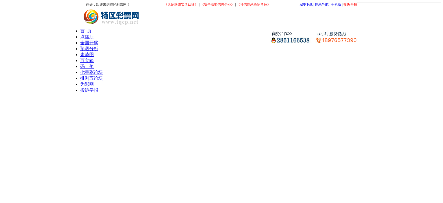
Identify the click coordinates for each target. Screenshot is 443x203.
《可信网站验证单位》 (254, 4)
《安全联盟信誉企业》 (217, 4)
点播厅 (87, 36)
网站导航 (322, 4)
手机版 (336, 4)
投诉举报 (350, 4)
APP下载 (306, 4)
